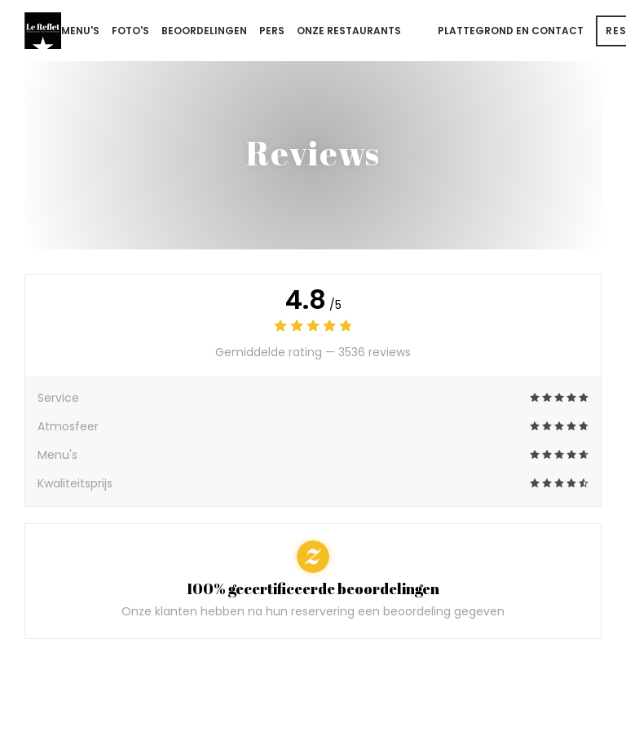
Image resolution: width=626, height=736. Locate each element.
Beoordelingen (204, 30)
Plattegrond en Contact (511, 30)
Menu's (80, 30)
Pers (271, 30)
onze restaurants (349, 30)
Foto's (130, 30)
